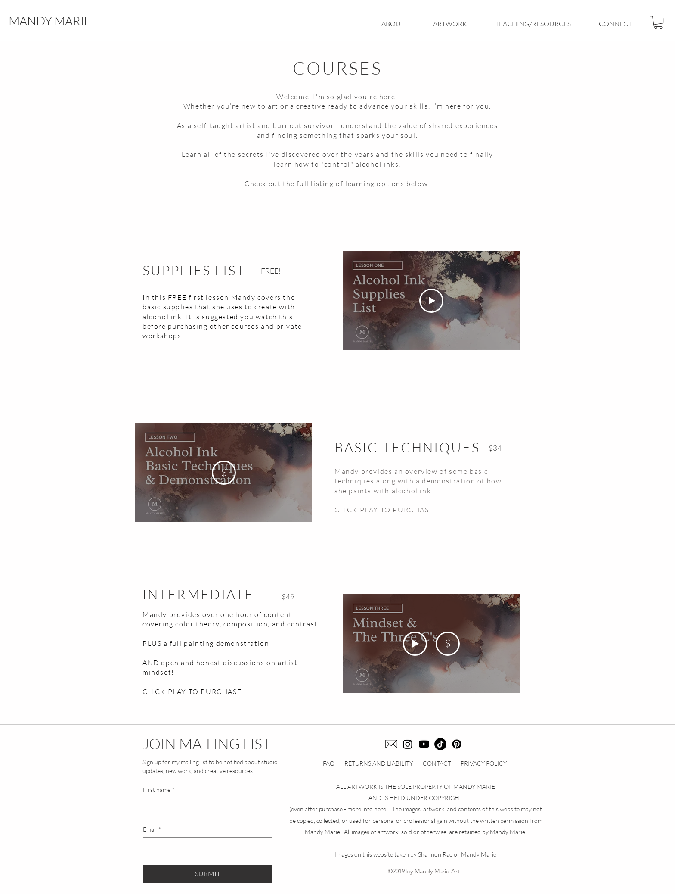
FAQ (328, 763)
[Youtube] (424, 744)
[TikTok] (440, 744)
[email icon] (391, 744)
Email (152, 829)
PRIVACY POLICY (484, 763)
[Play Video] (431, 300)
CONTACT (437, 763)
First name (159, 789)
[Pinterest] (457, 744)
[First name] (204, 806)
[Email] (204, 846)
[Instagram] (408, 744)
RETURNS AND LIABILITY (378, 763)
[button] (658, 22)
